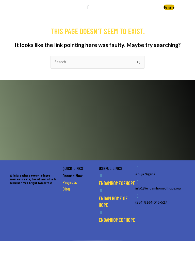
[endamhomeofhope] (101, 175)
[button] (88, 7)
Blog (66, 189)
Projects (69, 182)
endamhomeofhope (117, 183)
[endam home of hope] (101, 190)
